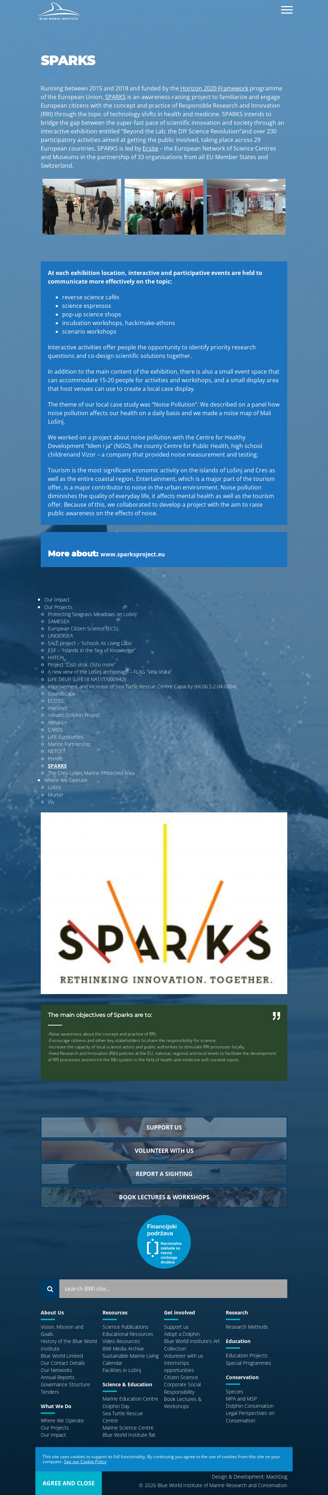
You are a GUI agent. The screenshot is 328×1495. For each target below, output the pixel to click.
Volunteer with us (183, 1355)
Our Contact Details (63, 1362)
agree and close (69, 1483)
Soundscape (61, 693)
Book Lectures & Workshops (183, 1403)
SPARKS (115, 97)
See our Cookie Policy (85, 1462)
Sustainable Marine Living (131, 1355)
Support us (176, 1326)
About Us (52, 1312)
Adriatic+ (57, 722)
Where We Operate (66, 780)
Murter (55, 794)
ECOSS (56, 700)
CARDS (55, 729)
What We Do (56, 1406)
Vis (51, 801)
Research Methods (247, 1326)
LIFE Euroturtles (66, 736)
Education (238, 1341)
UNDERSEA (60, 635)
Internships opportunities (179, 1366)
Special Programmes (248, 1362)
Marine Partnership (69, 744)
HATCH (56, 657)
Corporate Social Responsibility (182, 1388)
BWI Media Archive (123, 1348)
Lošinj (54, 787)
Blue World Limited (62, 1355)
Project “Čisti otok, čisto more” (81, 664)
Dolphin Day (116, 1406)
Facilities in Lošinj (122, 1370)
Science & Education (127, 1384)
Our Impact (57, 599)
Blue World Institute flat (129, 1434)
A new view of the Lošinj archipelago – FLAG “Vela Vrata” (110, 671)
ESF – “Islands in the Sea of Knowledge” (91, 650)
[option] (82, 210)
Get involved (179, 1312)
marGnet (58, 707)
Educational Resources (128, 1334)
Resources (115, 1312)
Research (237, 1312)
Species (234, 1391)
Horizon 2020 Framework (213, 88)
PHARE (55, 758)
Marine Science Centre (128, 1427)
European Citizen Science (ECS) (83, 628)
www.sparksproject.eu (132, 554)
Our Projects (58, 607)
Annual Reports (58, 1377)
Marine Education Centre (130, 1398)
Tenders (50, 1391)
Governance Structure (65, 1384)
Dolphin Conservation (250, 1405)
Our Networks (56, 1370)
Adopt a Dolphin (182, 1334)
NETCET (56, 751)
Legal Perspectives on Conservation (250, 1416)
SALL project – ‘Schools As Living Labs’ (90, 643)
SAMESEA (58, 621)
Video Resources (121, 1341)
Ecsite (150, 148)
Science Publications (125, 1326)
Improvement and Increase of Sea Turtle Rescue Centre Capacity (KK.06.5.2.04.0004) (142, 686)
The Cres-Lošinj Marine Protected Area (91, 772)
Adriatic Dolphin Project (74, 715)
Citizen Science (181, 1377)
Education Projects (247, 1355)
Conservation (242, 1377)
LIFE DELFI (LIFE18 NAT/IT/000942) (87, 679)
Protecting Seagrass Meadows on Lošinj (92, 614)
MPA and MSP (241, 1398)
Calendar (112, 1362)
